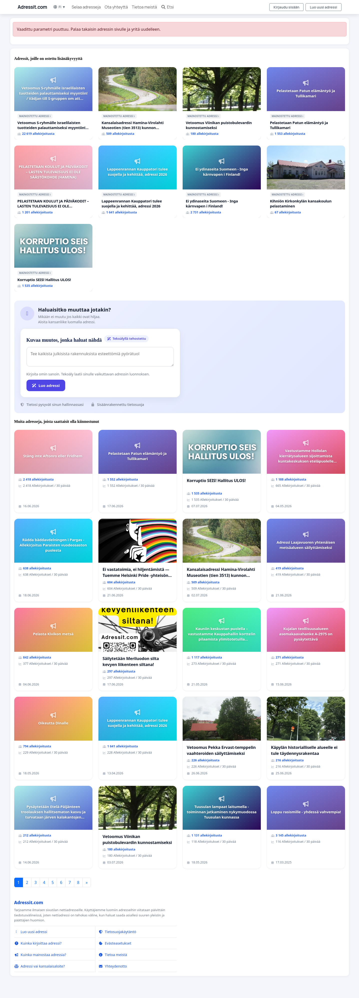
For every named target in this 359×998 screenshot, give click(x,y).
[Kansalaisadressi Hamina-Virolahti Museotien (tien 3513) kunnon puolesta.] (137, 103)
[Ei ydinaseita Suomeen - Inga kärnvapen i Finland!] (222, 182)
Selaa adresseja (86, 7)
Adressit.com (32, 7)
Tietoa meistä (144, 7)
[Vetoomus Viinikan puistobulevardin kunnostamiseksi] (222, 103)
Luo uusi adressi (323, 7)
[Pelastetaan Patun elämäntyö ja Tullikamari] (306, 103)
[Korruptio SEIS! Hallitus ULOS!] (53, 257)
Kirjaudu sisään (287, 7)
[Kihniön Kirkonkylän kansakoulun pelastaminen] (306, 182)
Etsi (167, 7)
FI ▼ (59, 6)
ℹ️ (50, 116)
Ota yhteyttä (116, 7)
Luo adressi (46, 385)
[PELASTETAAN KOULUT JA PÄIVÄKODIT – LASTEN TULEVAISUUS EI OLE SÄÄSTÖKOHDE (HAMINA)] (53, 182)
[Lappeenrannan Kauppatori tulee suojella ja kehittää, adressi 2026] (137, 182)
